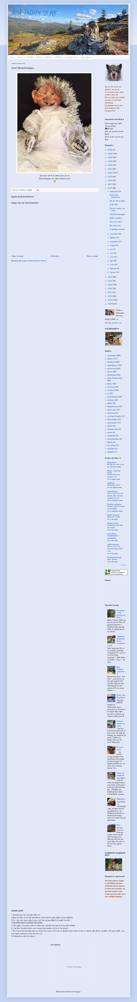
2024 (110, 157)
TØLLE (39, 57)
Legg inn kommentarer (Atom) (34, 261)
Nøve (120, 310)
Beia (118, 825)
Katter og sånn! (116, 218)
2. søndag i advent (117, 229)
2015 (110, 277)
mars (112, 264)
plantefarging (112, 397)
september (114, 242)
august (113, 245)
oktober (113, 238)
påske (109, 403)
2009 (110, 300)
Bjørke (110, 442)
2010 (110, 296)
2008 (110, 304)
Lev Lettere (111, 534)
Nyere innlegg (17, 256)
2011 (110, 292)
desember (114, 191)
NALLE (20, 57)
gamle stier (111, 410)
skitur (109, 384)
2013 (110, 285)
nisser (109, 432)
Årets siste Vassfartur (115, 196)
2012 (110, 288)
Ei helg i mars (120, 748)
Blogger (78, 992)
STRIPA (58, 57)
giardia (110, 426)
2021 (110, 169)
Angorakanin (85, 57)
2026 (110, 150)
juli (111, 249)
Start (12, 57)
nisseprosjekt (112, 429)
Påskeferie (121, 799)
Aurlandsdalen (113, 439)
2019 (110, 177)
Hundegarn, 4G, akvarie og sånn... (121, 613)
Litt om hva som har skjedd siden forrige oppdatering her (115, 495)
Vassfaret (111, 362)
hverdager (111, 355)
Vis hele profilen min (113, 323)
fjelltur (110, 359)
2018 (110, 180)
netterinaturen (113, 544)
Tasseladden (112, 419)
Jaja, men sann (116, 222)
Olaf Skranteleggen (117, 214)
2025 (110, 154)
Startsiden (55, 256)
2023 (110, 161)
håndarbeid (112, 375)
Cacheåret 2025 (113, 485)
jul (108, 393)
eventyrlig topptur (114, 416)
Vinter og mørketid (120, 774)
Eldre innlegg (92, 256)
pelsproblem (112, 423)
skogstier (111, 452)
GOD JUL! (114, 204)
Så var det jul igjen (117, 201)
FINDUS (49, 57)
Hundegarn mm (71, 57)
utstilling (110, 413)
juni (112, 253)
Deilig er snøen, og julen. (121, 723)
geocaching (111, 368)
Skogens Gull (112, 523)
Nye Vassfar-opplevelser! (121, 670)
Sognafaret (111, 462)
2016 (110, 188)
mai (112, 257)
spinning (110, 387)
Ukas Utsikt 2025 (114, 378)
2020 (110, 173)
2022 (110, 165)
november (114, 234)
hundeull (111, 390)
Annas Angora (113, 515)
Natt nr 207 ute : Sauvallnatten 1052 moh (114, 548)
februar (113, 268)
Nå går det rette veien (115, 464)
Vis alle (124, 565)
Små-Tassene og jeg (33, 11)
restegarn (111, 449)
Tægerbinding (113, 406)
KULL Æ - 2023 (113, 517)
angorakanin (112, 365)
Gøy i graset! (112, 559)
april (112, 261)
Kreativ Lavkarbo (114, 504)
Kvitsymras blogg (114, 557)
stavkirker (111, 436)
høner (109, 372)
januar (113, 272)
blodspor (110, 400)
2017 (110, 184)
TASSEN (29, 57)
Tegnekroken (112, 491)
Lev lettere (111, 445)
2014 (110, 281)
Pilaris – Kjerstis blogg (113, 472)
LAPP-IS (110, 483)
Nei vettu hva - (116, 225)
